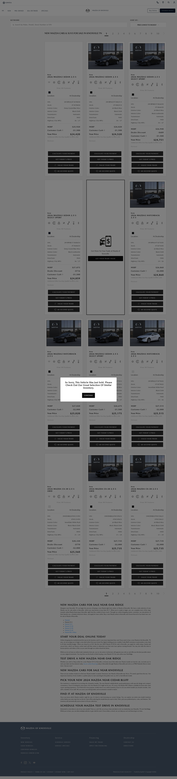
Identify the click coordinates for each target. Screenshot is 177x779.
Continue (88, 395)
